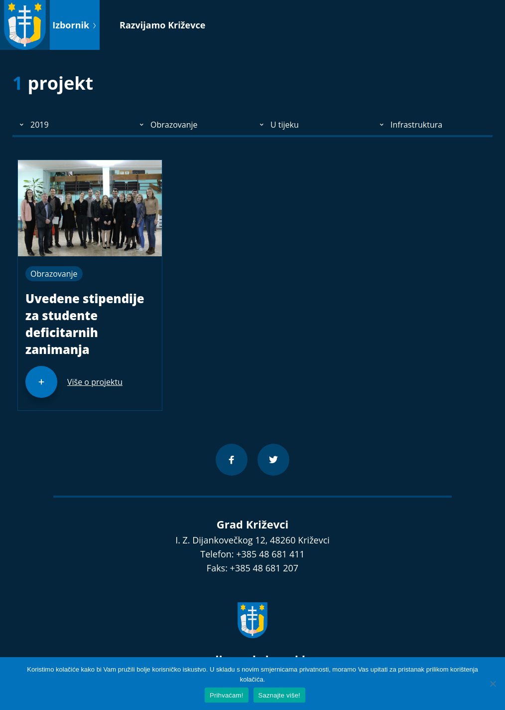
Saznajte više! (279, 695)
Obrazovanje (54, 273)
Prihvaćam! (227, 695)
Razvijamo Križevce (162, 25)
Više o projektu (95, 381)
